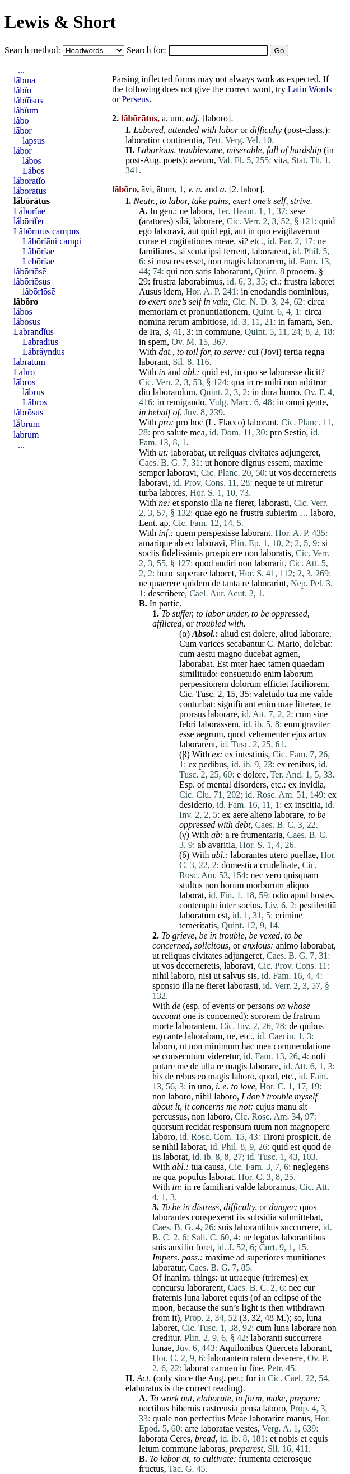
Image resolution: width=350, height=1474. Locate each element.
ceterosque (292, 1458)
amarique (155, 543)
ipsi (214, 251)
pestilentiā (318, 905)
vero (273, 875)
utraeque (244, 1277)
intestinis (252, 754)
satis (203, 271)
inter (228, 905)
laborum (298, 674)
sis (252, 975)
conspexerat (213, 1217)
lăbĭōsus (28, 100)
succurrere (300, 1227)
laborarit (269, 563)
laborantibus (257, 1227)
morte (162, 1026)
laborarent (269, 251)
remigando (185, 402)
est (225, 372)
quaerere (165, 583)
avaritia (221, 845)
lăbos (31, 160)
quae (203, 513)
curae (148, 241)
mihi (273, 382)
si (241, 241)
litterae (307, 704)
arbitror (312, 382)
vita (280, 160)
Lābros (34, 402)
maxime (308, 462)
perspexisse (218, 533)
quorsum (168, 1126)
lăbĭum (25, 110)
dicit (312, 372)
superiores (265, 1257)
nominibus (308, 291)
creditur (166, 1338)
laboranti (266, 1338)
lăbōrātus (29, 191)
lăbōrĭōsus (31, 281)
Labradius (40, 342)
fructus (151, 1468)
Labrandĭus (33, 331)
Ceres (180, 1438)
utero (278, 855)
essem (278, 462)
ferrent (235, 251)
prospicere (223, 553)
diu (144, 392)
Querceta (282, 1348)
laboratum (197, 915)
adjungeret (300, 452)
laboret (322, 281)
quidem (196, 583)
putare (163, 1066)
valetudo (269, 694)
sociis (149, 553)
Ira (155, 331)
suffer (182, 613)
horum (232, 885)
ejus (299, 734)
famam (299, 321)
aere (240, 814)
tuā (196, 1167)
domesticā (239, 865)
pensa (250, 1408)
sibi (181, 221)
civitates (263, 452)
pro (164, 422)
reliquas (232, 452)
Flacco (230, 422)
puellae (303, 855)
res (179, 261)
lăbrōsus (28, 412)
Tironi (273, 1136)
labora (201, 211)
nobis (288, 1438)
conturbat (196, 704)
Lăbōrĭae (29, 211)
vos (284, 472)
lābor (22, 130)
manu (287, 1106)
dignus (253, 462)
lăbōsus (26, 321)
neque (265, 482)
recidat (198, 1126)
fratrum (306, 1016)
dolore (254, 774)
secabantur (245, 643)
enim (272, 674)
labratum (29, 362)
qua (237, 382)
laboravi (168, 231)
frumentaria (262, 835)
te (281, 482)
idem (172, 291)
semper (152, 472)
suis (225, 1227)
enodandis (268, 291)
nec (257, 875)
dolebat (317, 643)
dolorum (246, 684)
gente (316, 402)
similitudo (197, 674)
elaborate (214, 1398)
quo (263, 231)
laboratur (168, 1267)
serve (232, 352)
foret (203, 1247)
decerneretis (315, 472)
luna (192, 1297)
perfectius (207, 1418)
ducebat (258, 653)
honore (226, 462)
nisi (204, 975)
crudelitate (279, 865)
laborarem (266, 261)
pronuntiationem (218, 311)
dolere (264, 633)
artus (317, 734)
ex (216, 754)
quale (162, 1418)
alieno (261, 814)
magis (234, 261)
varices (211, 643)
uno (204, 1086)
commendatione (301, 1046)
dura (269, 392)
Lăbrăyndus (43, 352)
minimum (221, 1046)
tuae (285, 704)
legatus (266, 1237)
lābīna (24, 80)
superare (192, 573)
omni (295, 402)
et (164, 241)
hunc (165, 573)
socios (249, 905)
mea (163, 261)
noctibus (154, 1408)
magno (229, 653)
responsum (232, 1126)
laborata (153, 1438)
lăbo (21, 120)
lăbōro (25, 301)
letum (149, 1448)
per (233, 1378)
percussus (169, 1116)
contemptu (198, 905)
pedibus (213, 764)
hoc (196, 422)
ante (175, 1036)
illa (216, 503)
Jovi (271, 352)
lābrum (26, 434)
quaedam (308, 664)
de (143, 331)
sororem (265, 1016)
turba (148, 492)
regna (315, 352)
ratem (260, 1358)
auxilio (181, 1247)
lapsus (33, 140)
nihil (160, 975)
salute (177, 432)
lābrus (33, 392)
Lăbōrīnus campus (46, 231)
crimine (289, 915)
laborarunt (232, 271)
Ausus (150, 291)
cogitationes (190, 241)
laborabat (187, 452)
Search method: (33, 50)
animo (287, 945)
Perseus (135, 99)
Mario (289, 643)
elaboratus (143, 1388)
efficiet (275, 684)
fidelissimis (182, 553)
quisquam (300, 875)
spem (157, 342)
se (263, 372)
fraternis (167, 1297)
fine (256, 1368)
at (185, 1458)
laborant (153, 362)
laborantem (195, 1026)
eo (189, 543)
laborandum (173, 392)
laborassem (218, 724)
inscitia (308, 804)
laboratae (217, 1428)
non (215, 261)
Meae (237, 1418)
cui (253, 352)
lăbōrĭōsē (29, 271)
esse (186, 734)
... (21, 70)
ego (145, 231)
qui (172, 271)
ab (179, 543)
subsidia (261, 1217)
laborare (207, 221)
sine (321, 714)
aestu (206, 653)
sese (297, 211)
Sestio (295, 432)
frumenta (255, 1458)
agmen (286, 653)
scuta (197, 251)
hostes (321, 895)
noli (318, 1056)
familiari (218, 1187)
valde (323, 694)
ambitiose (209, 321)
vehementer (269, 734)
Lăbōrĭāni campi (51, 241)
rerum (178, 321)
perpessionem (203, 684)
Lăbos (33, 171)
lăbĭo (22, 90)
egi (225, 231)
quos (308, 1207)
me (305, 694)
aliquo (297, 885)
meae (224, 241)
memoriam (158, 311)
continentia (182, 140)
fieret (244, 503)
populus (192, 1177)
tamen (279, 664)
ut (161, 452)
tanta (231, 583)
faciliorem (309, 684)
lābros (24, 382)
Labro (24, 372)
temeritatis (198, 925)
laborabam (204, 1036)
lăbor (22, 150)
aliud (230, 633)
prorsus (192, 714)
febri (187, 724)
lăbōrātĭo (29, 181)
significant (237, 704)
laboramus (276, 1187)
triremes (280, 1277)
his (157, 1076)
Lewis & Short (60, 22)
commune (222, 331)
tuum (263, 1126)
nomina (152, 321)
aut (193, 231)
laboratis (275, 553)
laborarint (268, 583)
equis (238, 1297)
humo (289, 392)
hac (248, 1046)
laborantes (248, 855)
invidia (311, 784)
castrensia (220, 1408)
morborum (265, 885)
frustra (164, 281)
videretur (223, 1056)
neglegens (311, 1167)
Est (222, 664)
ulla (207, 1066)
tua (292, 694)
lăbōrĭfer (28, 221)
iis (156, 1157)
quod (204, 563)
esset (194, 261)
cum (187, 653)
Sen (323, 321)
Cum (188, 643)
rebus (185, 1076)
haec (257, 664)
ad (240, 1257)
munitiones (306, 1257)
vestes (247, 1428)
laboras (212, 1448)
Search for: (148, 50)
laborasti (274, 503)
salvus (234, 975)
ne (183, 211)
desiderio (195, 804)
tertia (293, 352)
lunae (162, 1348)
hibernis (185, 1408)
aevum (202, 160)
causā (214, 1167)
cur (309, 1287)
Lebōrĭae (38, 261)
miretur (309, 482)
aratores (156, 221)
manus (298, 1418)
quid (327, 221)
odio (280, 895)
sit (303, 1106)
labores (172, 492)
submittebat (300, 1217)
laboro (216, 118)
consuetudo (240, 674)
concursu (168, 1287)
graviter (316, 724)
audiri (225, 563)
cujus (264, 1106)
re (259, 382)
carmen (224, 1368)
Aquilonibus (241, 1348)
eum (292, 724)
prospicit (302, 1136)
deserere (288, 1358)
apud (299, 895)
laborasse (286, 372)
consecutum (183, 1056)
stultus (191, 885)
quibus (312, 1026)
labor (229, 130)
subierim (281, 513)
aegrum (210, 734)
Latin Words (310, 89)
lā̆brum (26, 424)
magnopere (310, 1126)
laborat (191, 895)
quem (186, 533)
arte (191, 1428)
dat (164, 352)
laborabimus (200, 281)
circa (316, 301)
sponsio (194, 503)
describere (166, 593)
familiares (157, 251)
